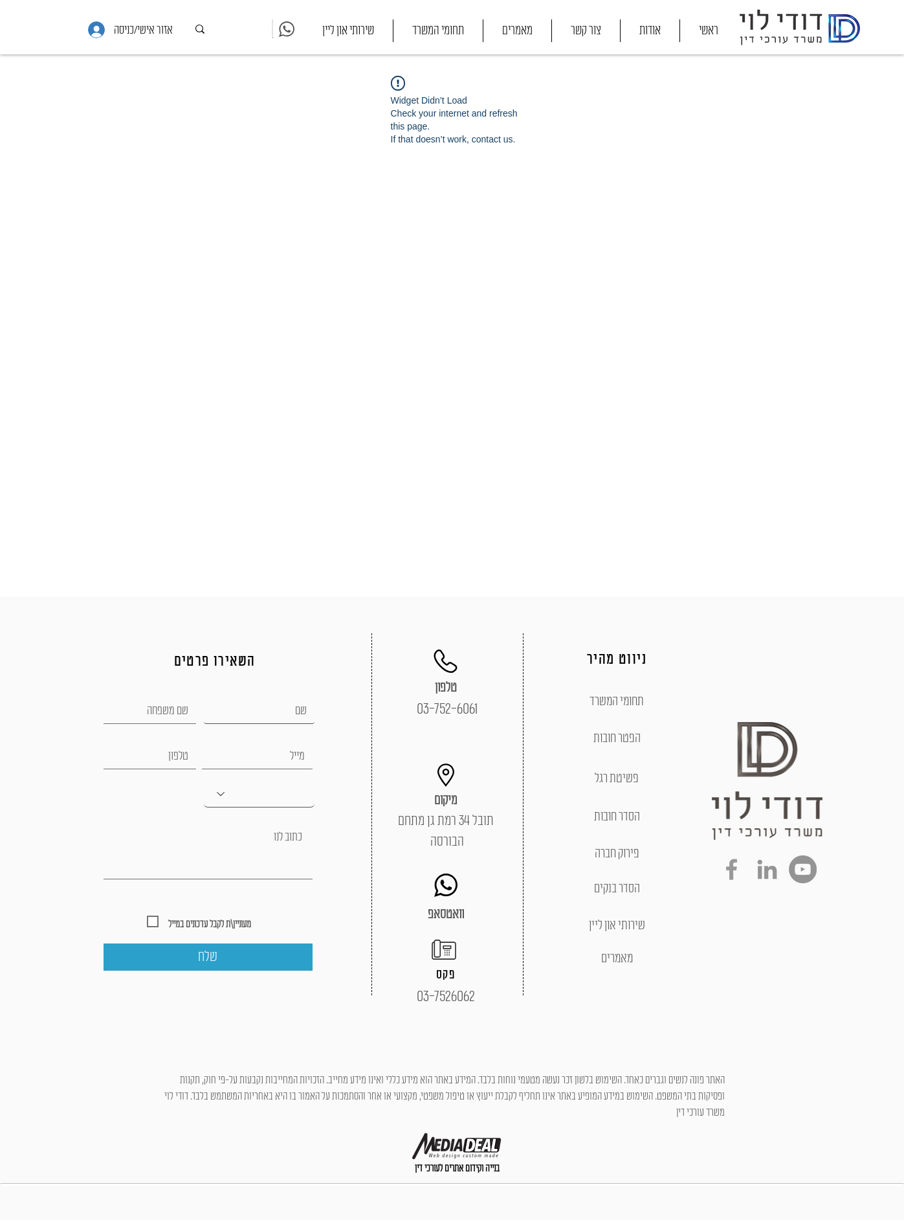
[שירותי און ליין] (617, 925)
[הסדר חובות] (617, 816)
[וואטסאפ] (446, 914)
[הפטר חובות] (617, 738)
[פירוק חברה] (617, 853)
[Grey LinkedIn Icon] (767, 869)
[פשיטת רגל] (617, 778)
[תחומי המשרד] (617, 701)
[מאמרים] (617, 958)
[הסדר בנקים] (617, 888)
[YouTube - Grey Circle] (803, 869)
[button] (438, 30)
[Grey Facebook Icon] (731, 869)
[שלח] (208, 957)
